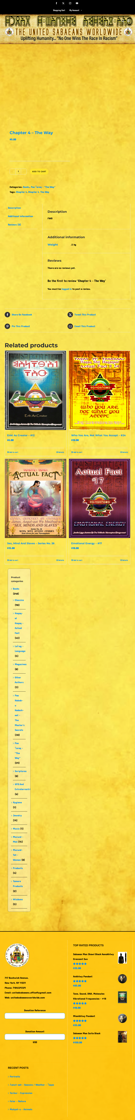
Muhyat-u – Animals (21, 1109)
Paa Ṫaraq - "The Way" (43, 187)
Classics (19, 600)
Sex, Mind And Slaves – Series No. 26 (30, 543)
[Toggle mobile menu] (128, 20)
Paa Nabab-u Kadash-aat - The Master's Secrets (20, 712)
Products (18, 868)
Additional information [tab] (20, 216)
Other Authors (19, 680)
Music (16, 828)
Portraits (15, 1076)
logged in (67, 289)
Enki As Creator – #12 (21, 435)
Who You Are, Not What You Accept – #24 (98, 435)
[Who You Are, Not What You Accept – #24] (99, 390)
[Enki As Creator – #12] (35, 390)
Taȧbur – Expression (21, 1093)
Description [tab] (14, 207)
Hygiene (17, 802)
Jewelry (17, 815)
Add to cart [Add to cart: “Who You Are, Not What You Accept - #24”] (77, 452)
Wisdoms (18, 899)
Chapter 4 (21, 192)
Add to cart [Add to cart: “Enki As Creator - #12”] (13, 452)
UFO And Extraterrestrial (24, 787)
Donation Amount (34, 1031)
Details (61, 452)
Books (26, 187)
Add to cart (39, 171)
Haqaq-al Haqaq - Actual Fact (19, 623)
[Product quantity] (18, 171)
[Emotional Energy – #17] (99, 498)
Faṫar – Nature (18, 1101)
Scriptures (21, 771)
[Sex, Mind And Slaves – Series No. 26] (35, 498)
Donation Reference (35, 1010)
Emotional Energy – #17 (86, 543)
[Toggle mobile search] (122, 20)
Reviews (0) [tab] (14, 224)
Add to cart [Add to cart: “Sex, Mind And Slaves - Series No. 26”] (13, 560)
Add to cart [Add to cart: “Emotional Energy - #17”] (77, 560)
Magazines (21, 664)
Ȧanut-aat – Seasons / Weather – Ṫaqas (32, 1084)
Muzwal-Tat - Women (18, 855)
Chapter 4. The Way (38, 192)
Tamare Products (18, 884)
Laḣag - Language (20, 649)
